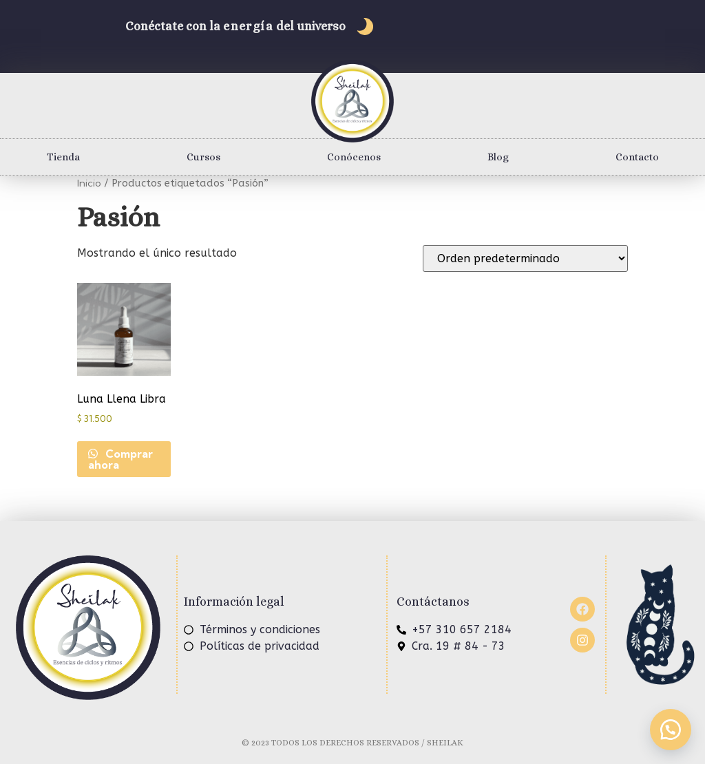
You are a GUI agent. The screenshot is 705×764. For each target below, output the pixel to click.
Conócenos (354, 157)
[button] (670, 729)
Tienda (63, 157)
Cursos (203, 157)
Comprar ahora (120, 459)
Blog (498, 157)
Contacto (637, 157)
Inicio (89, 182)
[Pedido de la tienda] (525, 258)
